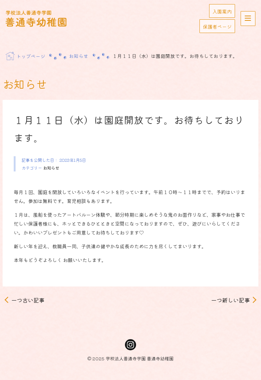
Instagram (130, 344)
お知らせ (51, 168)
